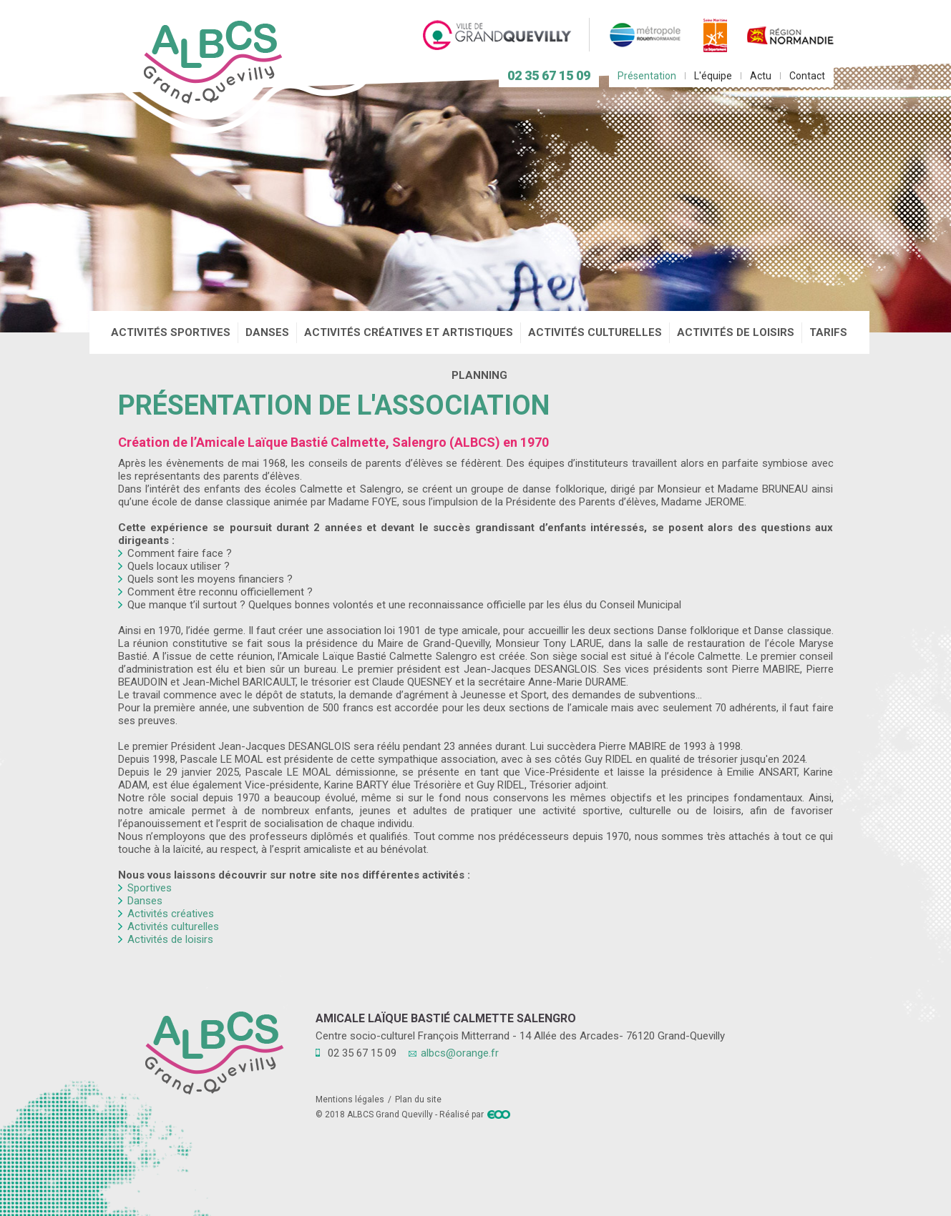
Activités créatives (170, 913)
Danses (267, 332)
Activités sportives (170, 332)
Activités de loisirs (735, 332)
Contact (807, 75)
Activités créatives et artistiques (408, 332)
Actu (760, 75)
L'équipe (713, 75)
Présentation (647, 75)
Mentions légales (350, 1099)
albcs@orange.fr (460, 1053)
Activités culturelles (595, 332)
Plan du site (418, 1099)
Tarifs (828, 332)
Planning (479, 375)
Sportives (149, 887)
